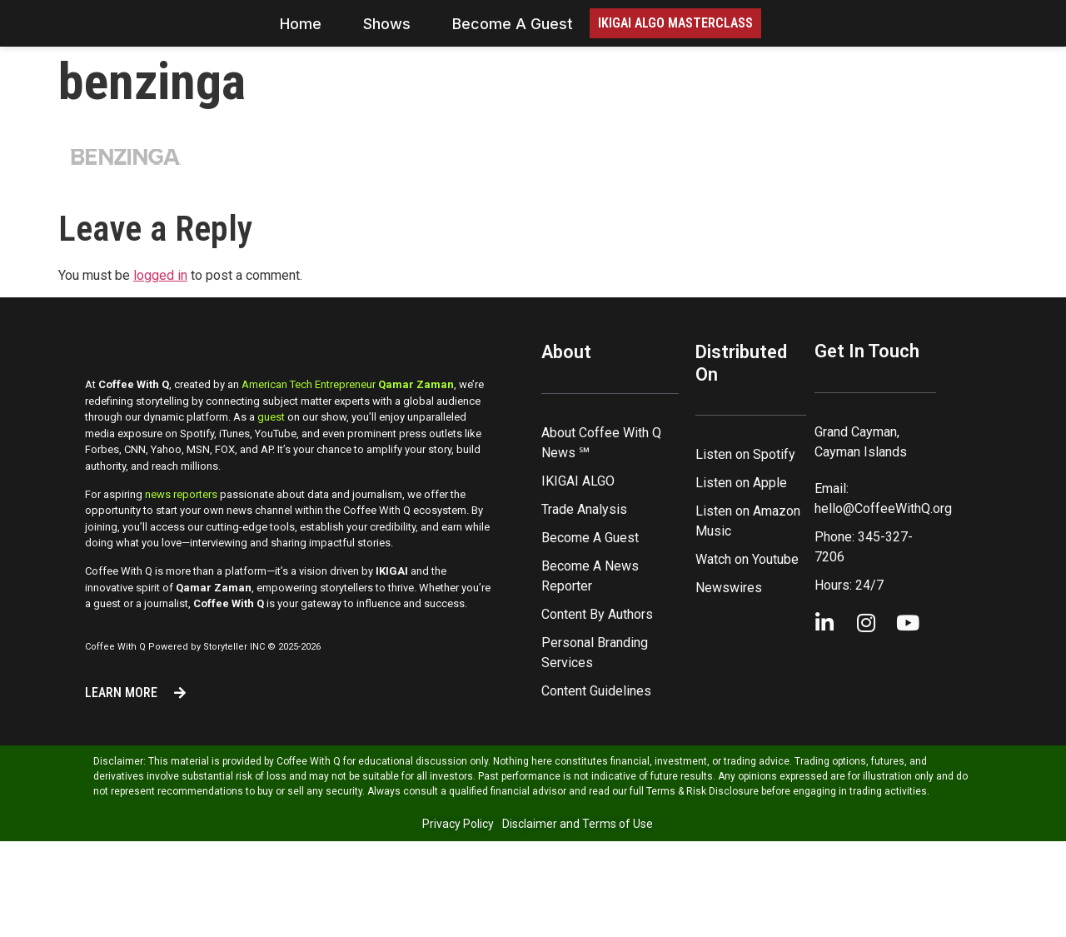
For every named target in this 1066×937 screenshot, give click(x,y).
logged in (160, 321)
